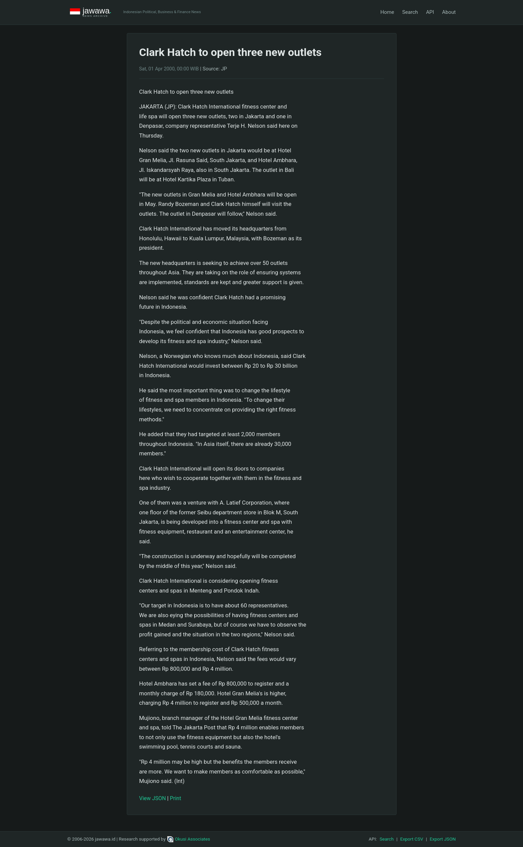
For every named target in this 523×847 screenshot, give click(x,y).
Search (410, 12)
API (430, 12)
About (449, 12)
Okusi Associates (188, 839)
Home (387, 12)
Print (175, 798)
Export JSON (443, 839)
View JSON (152, 798)
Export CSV (411, 839)
